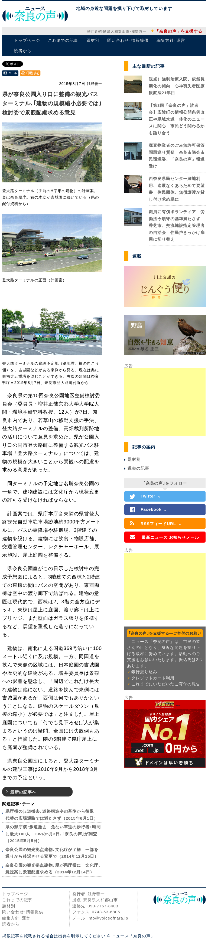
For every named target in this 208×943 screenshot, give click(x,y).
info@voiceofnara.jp (107, 918)
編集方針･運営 (171, 40)
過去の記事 (138, 468)
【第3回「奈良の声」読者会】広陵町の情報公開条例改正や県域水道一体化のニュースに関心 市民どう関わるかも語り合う (177, 119)
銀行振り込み (144, 671)
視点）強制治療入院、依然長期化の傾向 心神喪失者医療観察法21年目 (177, 86)
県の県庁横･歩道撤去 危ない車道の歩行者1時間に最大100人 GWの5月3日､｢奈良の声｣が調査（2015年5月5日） (53, 834)
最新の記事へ (23, 792)
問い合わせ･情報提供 (127, 40)
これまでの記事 (63, 40)
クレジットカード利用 (152, 678)
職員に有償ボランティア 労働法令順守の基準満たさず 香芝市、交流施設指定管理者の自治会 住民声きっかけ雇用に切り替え (177, 225)
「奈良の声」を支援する (178, 31)
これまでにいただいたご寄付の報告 (165, 684)
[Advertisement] (165, 402)
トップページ (27, 40)
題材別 (92, 40)
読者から (22, 50)
